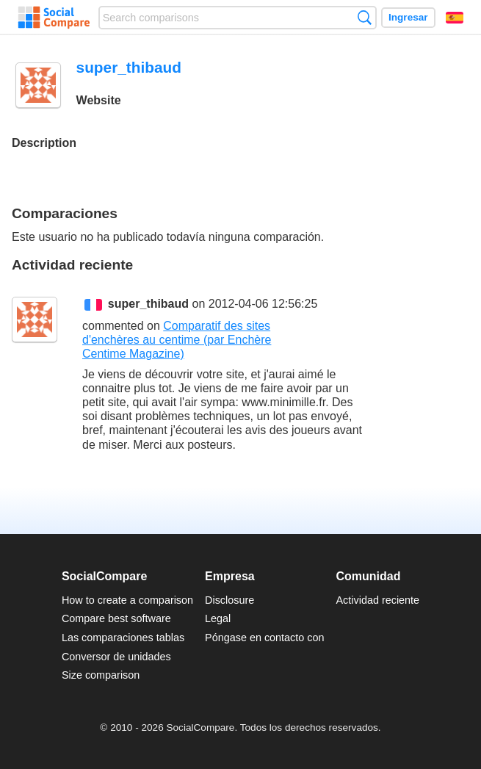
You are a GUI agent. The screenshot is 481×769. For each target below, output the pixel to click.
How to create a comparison (127, 600)
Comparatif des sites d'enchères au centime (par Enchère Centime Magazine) (176, 339)
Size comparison (101, 675)
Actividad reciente (378, 600)
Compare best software (116, 618)
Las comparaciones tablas (123, 637)
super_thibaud (148, 303)
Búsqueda (365, 17)
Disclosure (229, 600)
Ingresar (408, 17)
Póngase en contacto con (264, 637)
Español (454, 18)
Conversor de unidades (116, 657)
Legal (218, 618)
